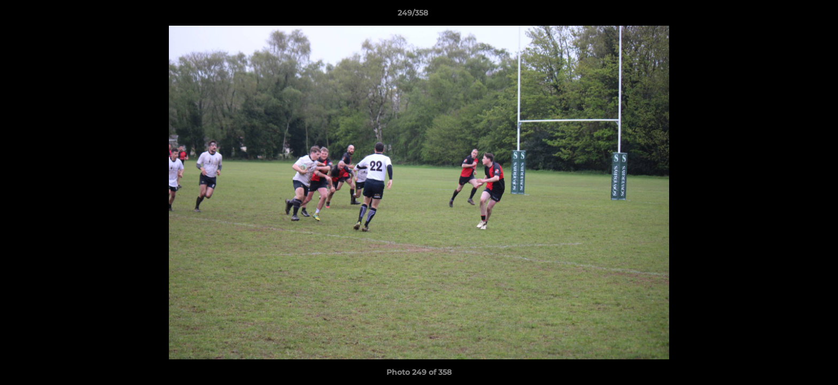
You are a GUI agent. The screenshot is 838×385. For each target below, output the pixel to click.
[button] (793, 15)
